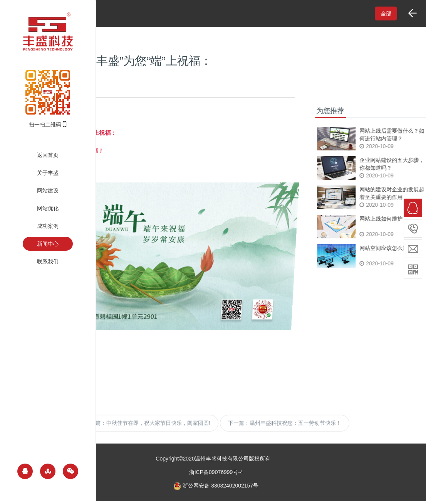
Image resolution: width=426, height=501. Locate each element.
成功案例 (48, 226)
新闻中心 (48, 244)
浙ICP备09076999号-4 (216, 472)
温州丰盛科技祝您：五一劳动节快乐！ (295, 431)
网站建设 (48, 190)
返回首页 (48, 155)
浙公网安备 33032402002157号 (215, 485)
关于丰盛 (48, 173)
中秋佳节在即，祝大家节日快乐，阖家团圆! (158, 431)
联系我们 (48, 261)
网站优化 (48, 208)
